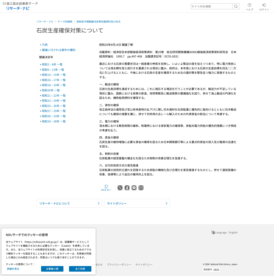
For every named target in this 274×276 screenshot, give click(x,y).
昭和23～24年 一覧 (54, 100)
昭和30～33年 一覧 (54, 116)
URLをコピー (106, 187)
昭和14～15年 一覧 (54, 74)
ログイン (264, 6)
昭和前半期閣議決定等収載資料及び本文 (99, 21)
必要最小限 (52, 268)
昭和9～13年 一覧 (53, 69)
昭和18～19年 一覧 (54, 85)
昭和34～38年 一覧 (54, 121)
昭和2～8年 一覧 (52, 64)
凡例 (45, 44)
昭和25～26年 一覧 (54, 106)
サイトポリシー (144, 264)
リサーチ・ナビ (44, 21)
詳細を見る (13, 268)
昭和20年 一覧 (51, 90)
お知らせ (98, 264)
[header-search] (215, 6)
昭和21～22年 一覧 (54, 95)
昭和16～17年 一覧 (54, 80)
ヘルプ (249, 6)
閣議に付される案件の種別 (58, 50)
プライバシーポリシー (119, 264)
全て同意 (80, 268)
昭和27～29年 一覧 (54, 111)
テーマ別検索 (65, 21)
